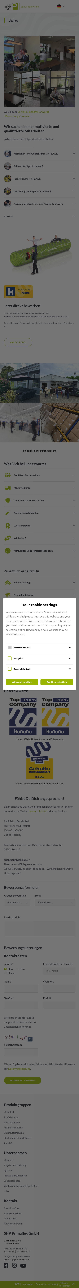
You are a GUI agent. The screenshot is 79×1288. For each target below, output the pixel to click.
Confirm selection (57, 682)
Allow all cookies (22, 682)
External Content (22, 669)
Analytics (18, 658)
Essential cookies (22, 647)
